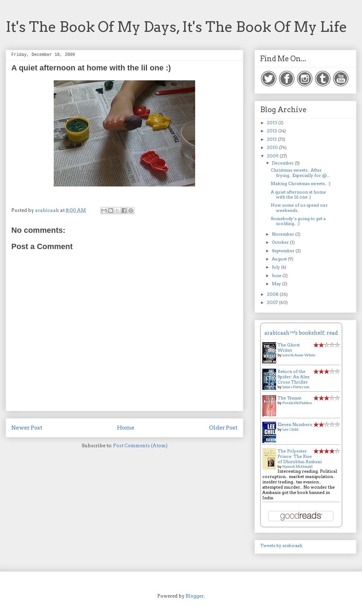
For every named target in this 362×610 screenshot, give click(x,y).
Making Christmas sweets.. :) (301, 183)
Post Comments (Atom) (140, 445)
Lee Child (290, 429)
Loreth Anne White (299, 355)
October (281, 242)
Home (125, 427)
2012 (272, 130)
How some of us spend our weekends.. (299, 207)
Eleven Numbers (295, 424)
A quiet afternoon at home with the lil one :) (298, 194)
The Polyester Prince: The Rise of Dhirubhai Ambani (300, 456)
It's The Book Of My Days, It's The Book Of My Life (176, 26)
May (277, 283)
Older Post (223, 427)
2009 (273, 156)
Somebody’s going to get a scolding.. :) (298, 221)
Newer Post (26, 427)
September (284, 250)
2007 (273, 302)
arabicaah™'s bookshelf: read (301, 333)
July (276, 267)
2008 (273, 294)
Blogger (195, 596)
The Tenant (289, 398)
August (280, 258)
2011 (272, 139)
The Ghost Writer (289, 347)
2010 (273, 147)
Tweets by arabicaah (281, 545)
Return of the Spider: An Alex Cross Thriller (293, 377)
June (277, 275)
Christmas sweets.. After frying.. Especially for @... (300, 172)
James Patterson (295, 387)
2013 (272, 122)
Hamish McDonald (297, 466)
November (283, 234)
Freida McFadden (297, 403)
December (283, 163)
